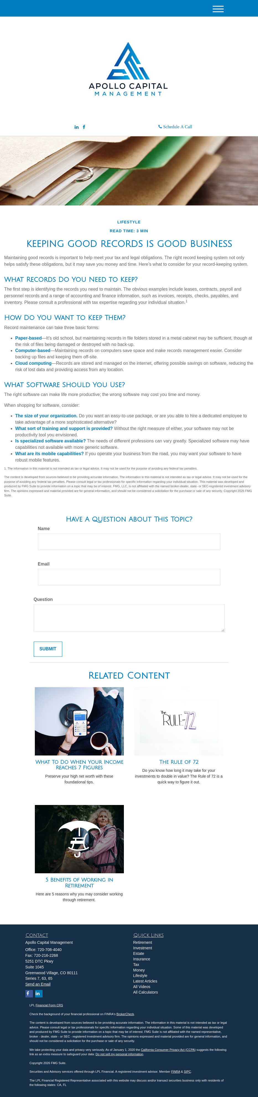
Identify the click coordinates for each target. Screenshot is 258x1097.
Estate (138, 953)
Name (44, 528)
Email (44, 564)
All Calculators (145, 992)
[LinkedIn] (77, 127)
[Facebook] (84, 127)
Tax (136, 964)
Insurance (141, 959)
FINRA (175, 1071)
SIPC (187, 1071)
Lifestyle (140, 975)
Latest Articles (145, 981)
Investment (142, 948)
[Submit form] (48, 649)
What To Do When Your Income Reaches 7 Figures (79, 765)
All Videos (141, 986)
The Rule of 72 (179, 762)
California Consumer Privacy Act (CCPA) (168, 1049)
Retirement (142, 942)
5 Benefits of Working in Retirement (79, 882)
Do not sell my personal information (119, 1054)
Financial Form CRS (49, 1005)
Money (139, 970)
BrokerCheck (125, 1014)
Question (43, 599)
